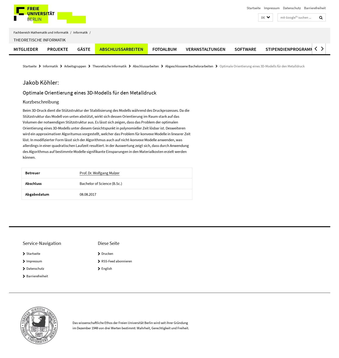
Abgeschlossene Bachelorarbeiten (189, 66)
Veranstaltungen (205, 49)
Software (245, 49)
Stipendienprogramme (291, 49)
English (106, 268)
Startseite (254, 8)
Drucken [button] (107, 253)
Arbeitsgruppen (75, 66)
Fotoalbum (164, 49)
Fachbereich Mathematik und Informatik (42, 32)
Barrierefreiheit (315, 8)
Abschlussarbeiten (121, 49)
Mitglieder (26, 49)
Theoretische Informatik (40, 40)
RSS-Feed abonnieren (116, 261)
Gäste (83, 49)
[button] (265, 17)
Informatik (82, 32)
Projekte (57, 49)
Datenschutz (292, 8)
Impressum (272, 8)
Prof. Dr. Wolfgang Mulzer (100, 172)
